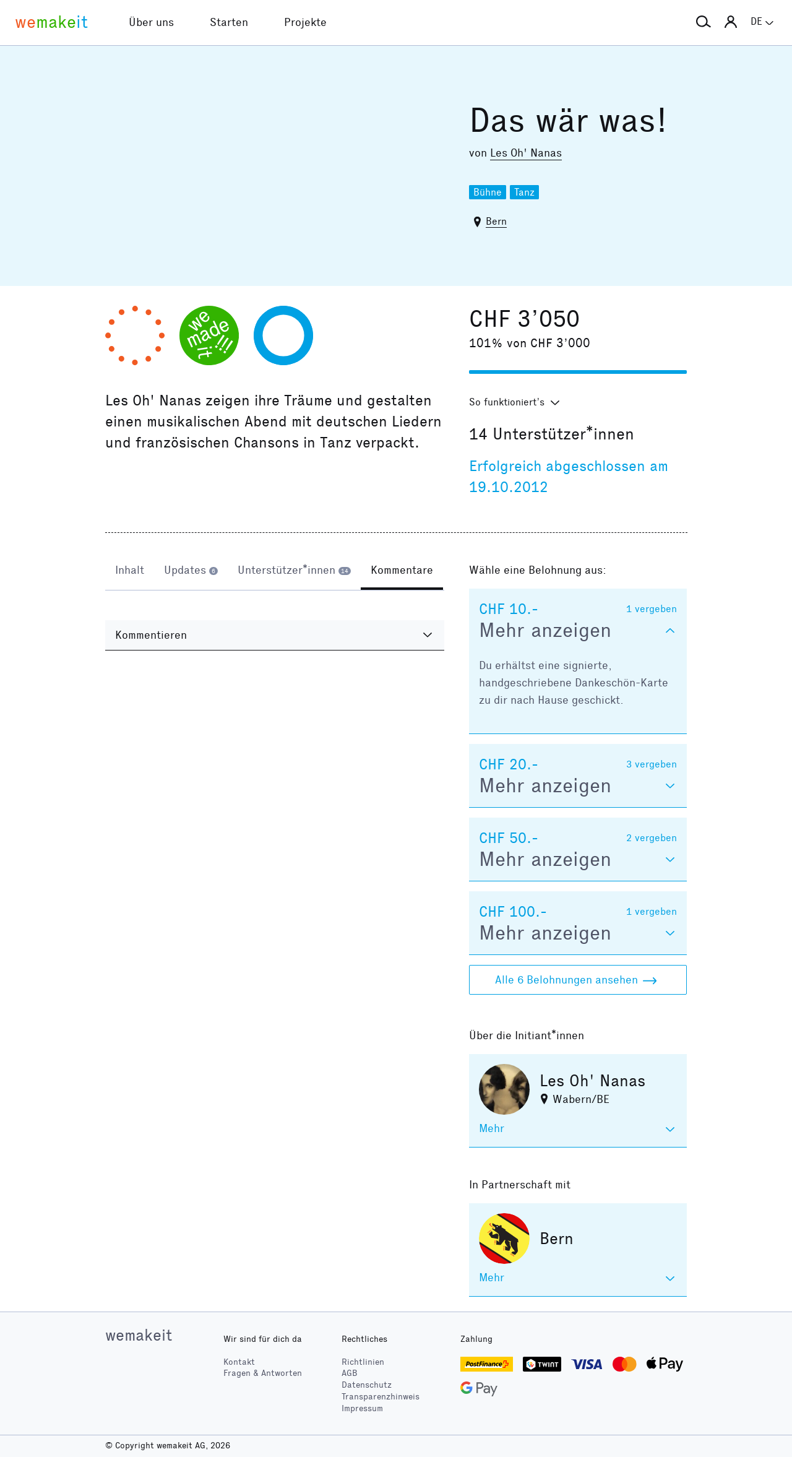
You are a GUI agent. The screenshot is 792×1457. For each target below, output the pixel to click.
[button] (703, 22)
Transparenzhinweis (381, 1396)
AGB (350, 1373)
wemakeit (138, 1335)
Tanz (524, 192)
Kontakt (239, 1362)
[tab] (129, 571)
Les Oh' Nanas (526, 153)
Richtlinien (363, 1362)
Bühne (487, 192)
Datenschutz (367, 1385)
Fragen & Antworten (262, 1373)
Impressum (362, 1408)
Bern (496, 221)
